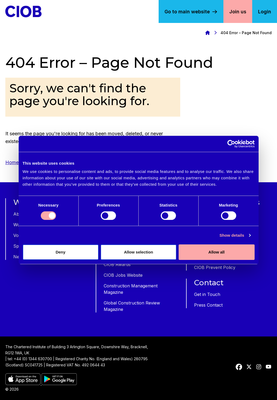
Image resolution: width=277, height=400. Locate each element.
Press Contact (208, 305)
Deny (61, 252)
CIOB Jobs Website (123, 275)
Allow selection (138, 252)
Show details (231, 235)
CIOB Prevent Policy (214, 267)
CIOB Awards (117, 264)
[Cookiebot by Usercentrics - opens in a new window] (231, 144)
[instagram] (259, 367)
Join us (237, 11)
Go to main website (187, 11)
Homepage (207, 32)
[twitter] (249, 367)
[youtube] (268, 367)
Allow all (216, 252)
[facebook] (239, 367)
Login (264, 11)
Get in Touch (207, 294)
